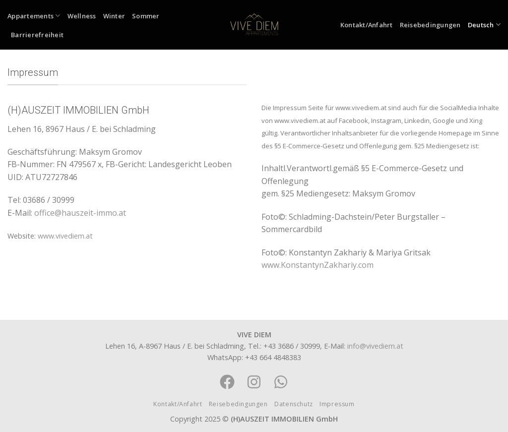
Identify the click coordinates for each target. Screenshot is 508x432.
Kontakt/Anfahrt (366, 24)
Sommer (146, 15)
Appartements (34, 15)
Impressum (337, 404)
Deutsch (484, 24)
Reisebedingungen (430, 24)
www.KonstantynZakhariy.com (317, 264)
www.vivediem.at (65, 236)
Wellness (81, 15)
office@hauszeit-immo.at (80, 212)
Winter (114, 15)
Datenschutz (293, 404)
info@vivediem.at (375, 346)
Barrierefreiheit (37, 34)
